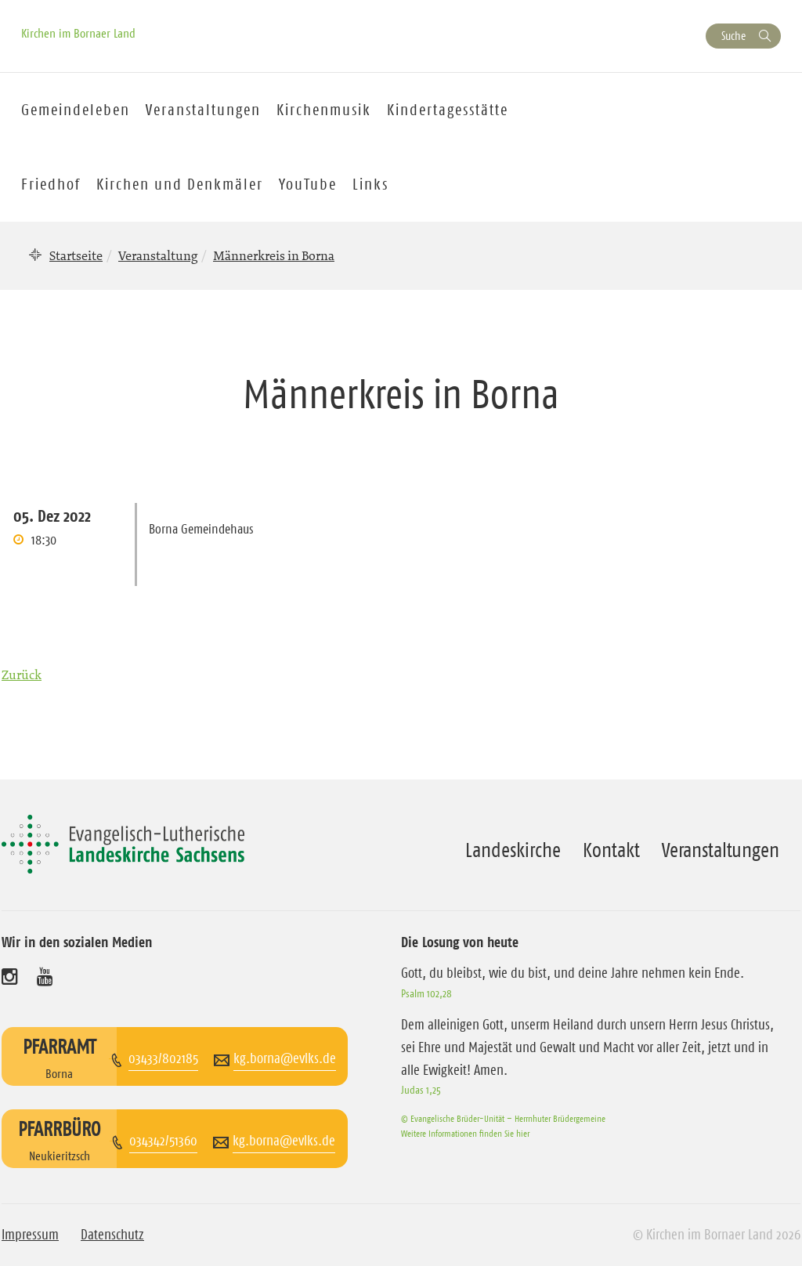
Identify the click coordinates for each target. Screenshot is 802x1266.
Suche (733, 35)
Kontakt (611, 850)
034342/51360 (163, 1140)
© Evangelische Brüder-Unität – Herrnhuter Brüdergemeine (503, 1118)
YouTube (308, 184)
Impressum (30, 1234)
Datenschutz (112, 1234)
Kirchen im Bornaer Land (78, 33)
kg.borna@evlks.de (284, 1058)
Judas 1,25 (421, 1090)
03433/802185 (163, 1058)
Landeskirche (513, 850)
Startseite (76, 255)
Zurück (22, 674)
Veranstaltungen (720, 850)
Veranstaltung (157, 255)
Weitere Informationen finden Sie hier (465, 1133)
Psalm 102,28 (426, 993)
